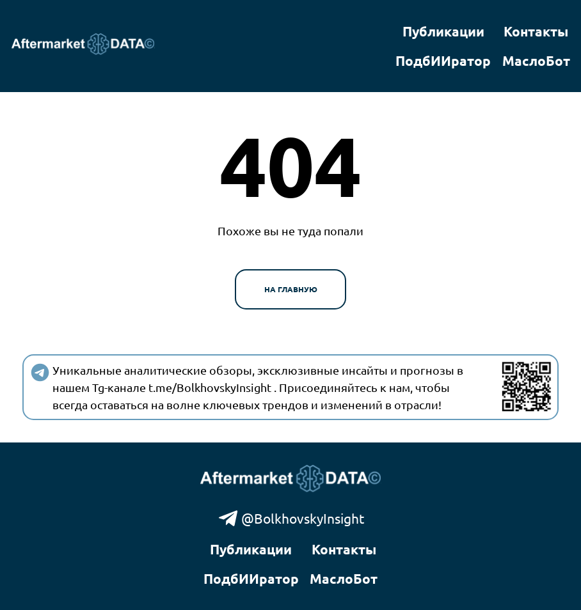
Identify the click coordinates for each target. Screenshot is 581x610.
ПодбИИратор (443, 60)
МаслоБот (536, 60)
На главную (290, 289)
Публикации (443, 31)
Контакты (536, 31)
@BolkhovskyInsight (291, 518)
